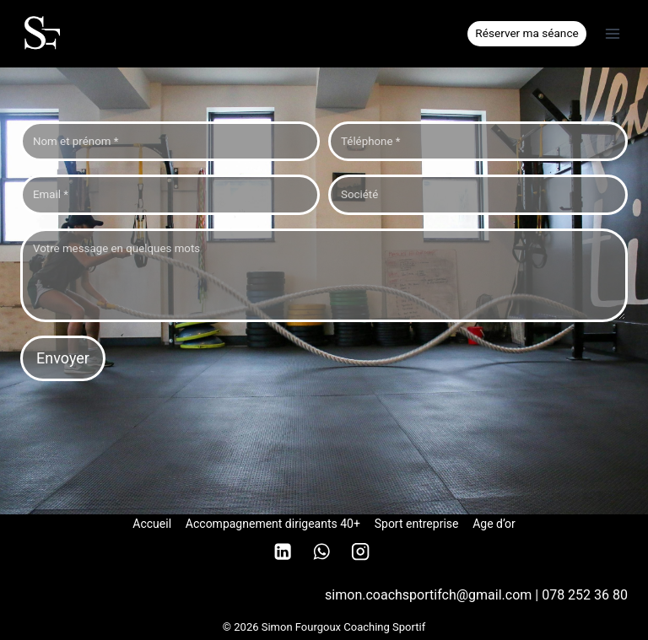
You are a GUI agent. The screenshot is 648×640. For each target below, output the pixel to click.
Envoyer (62, 358)
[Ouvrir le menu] (612, 33)
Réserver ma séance (526, 33)
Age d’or (493, 523)
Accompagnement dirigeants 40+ (273, 523)
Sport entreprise (417, 523)
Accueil (151, 523)
